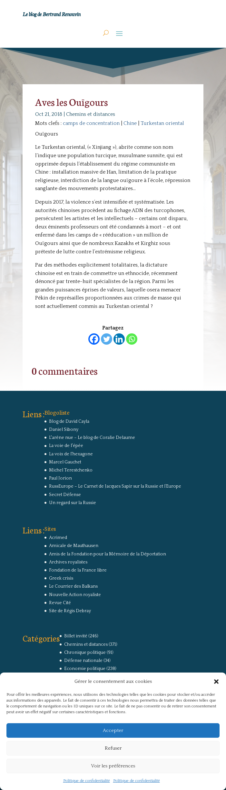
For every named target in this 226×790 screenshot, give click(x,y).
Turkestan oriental (162, 123)
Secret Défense (65, 494)
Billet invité (75, 636)
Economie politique (84, 668)
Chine (130, 123)
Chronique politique (85, 652)
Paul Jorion (60, 478)
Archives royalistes (68, 562)
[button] (216, 681)
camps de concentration (91, 123)
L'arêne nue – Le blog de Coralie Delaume (92, 437)
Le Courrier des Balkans (73, 586)
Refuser (113, 748)
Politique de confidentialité (86, 781)
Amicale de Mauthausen (73, 545)
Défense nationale (83, 660)
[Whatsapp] (131, 339)
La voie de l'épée (66, 445)
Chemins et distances (90, 114)
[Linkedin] (119, 339)
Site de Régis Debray (70, 610)
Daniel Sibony (63, 429)
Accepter (113, 730)
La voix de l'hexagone (71, 454)
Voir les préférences (113, 766)
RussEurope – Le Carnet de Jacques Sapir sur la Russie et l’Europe (115, 486)
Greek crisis (61, 578)
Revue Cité (60, 602)
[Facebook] (94, 339)
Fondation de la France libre (78, 570)
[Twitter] (106, 339)
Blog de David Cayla (69, 421)
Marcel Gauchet (65, 462)
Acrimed (58, 537)
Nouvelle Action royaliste (75, 594)
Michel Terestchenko (71, 470)
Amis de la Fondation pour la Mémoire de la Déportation (107, 554)
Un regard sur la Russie (72, 502)
